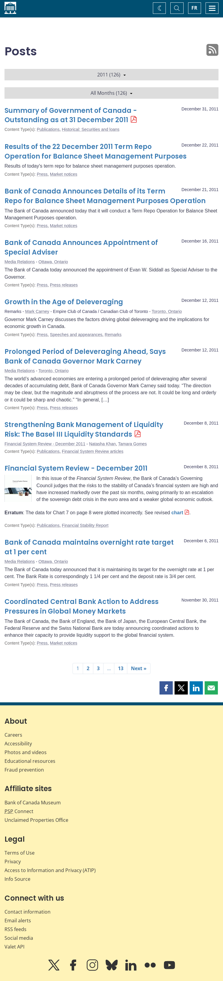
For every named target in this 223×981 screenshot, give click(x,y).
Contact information (28, 911)
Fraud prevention (24, 769)
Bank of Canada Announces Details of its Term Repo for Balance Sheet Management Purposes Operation (105, 196)
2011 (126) (111, 74)
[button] (166, 688)
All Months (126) (111, 93)
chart (177, 512)
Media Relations (20, 261)
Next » (139, 668)
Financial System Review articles (92, 451)
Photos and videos (26, 752)
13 (120, 668)
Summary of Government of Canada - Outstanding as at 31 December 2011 (71, 115)
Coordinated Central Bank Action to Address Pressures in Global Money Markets (82, 606)
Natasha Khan (102, 443)
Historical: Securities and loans (90, 129)
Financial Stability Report (85, 525)
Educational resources (30, 761)
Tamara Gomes (132, 443)
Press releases (64, 285)
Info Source (17, 879)
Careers (13, 735)
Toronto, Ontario (167, 311)
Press (42, 174)
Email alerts (18, 920)
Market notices (63, 174)
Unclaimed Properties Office (36, 820)
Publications (48, 129)
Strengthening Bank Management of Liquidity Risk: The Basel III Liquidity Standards (84, 429)
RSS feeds (15, 929)
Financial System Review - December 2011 (45, 443)
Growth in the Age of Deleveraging (64, 302)
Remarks (113, 334)
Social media (19, 938)
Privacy (13, 861)
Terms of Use (20, 852)
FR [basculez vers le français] (194, 8)
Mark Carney (37, 311)
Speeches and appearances (76, 334)
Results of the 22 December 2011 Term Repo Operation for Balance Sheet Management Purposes (96, 151)
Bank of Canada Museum (33, 802)
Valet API (14, 946)
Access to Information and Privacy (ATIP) (50, 870)
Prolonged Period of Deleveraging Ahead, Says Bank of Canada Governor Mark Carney (85, 356)
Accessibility (18, 743)
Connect (19, 811)
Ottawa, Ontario (53, 261)
